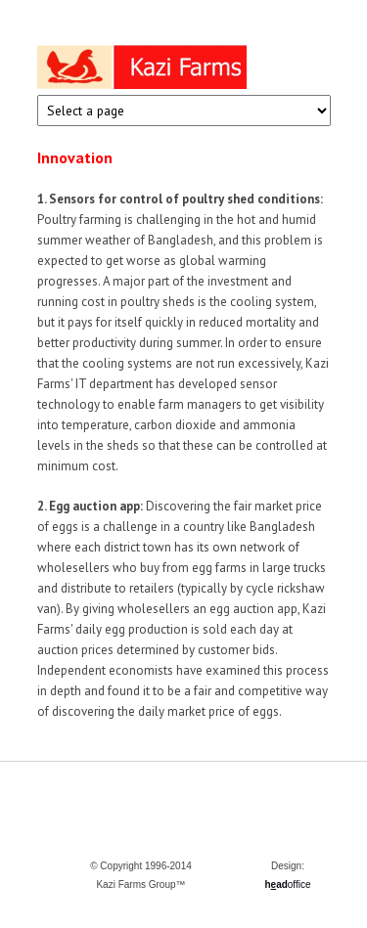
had (275, 884)
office (299, 884)
